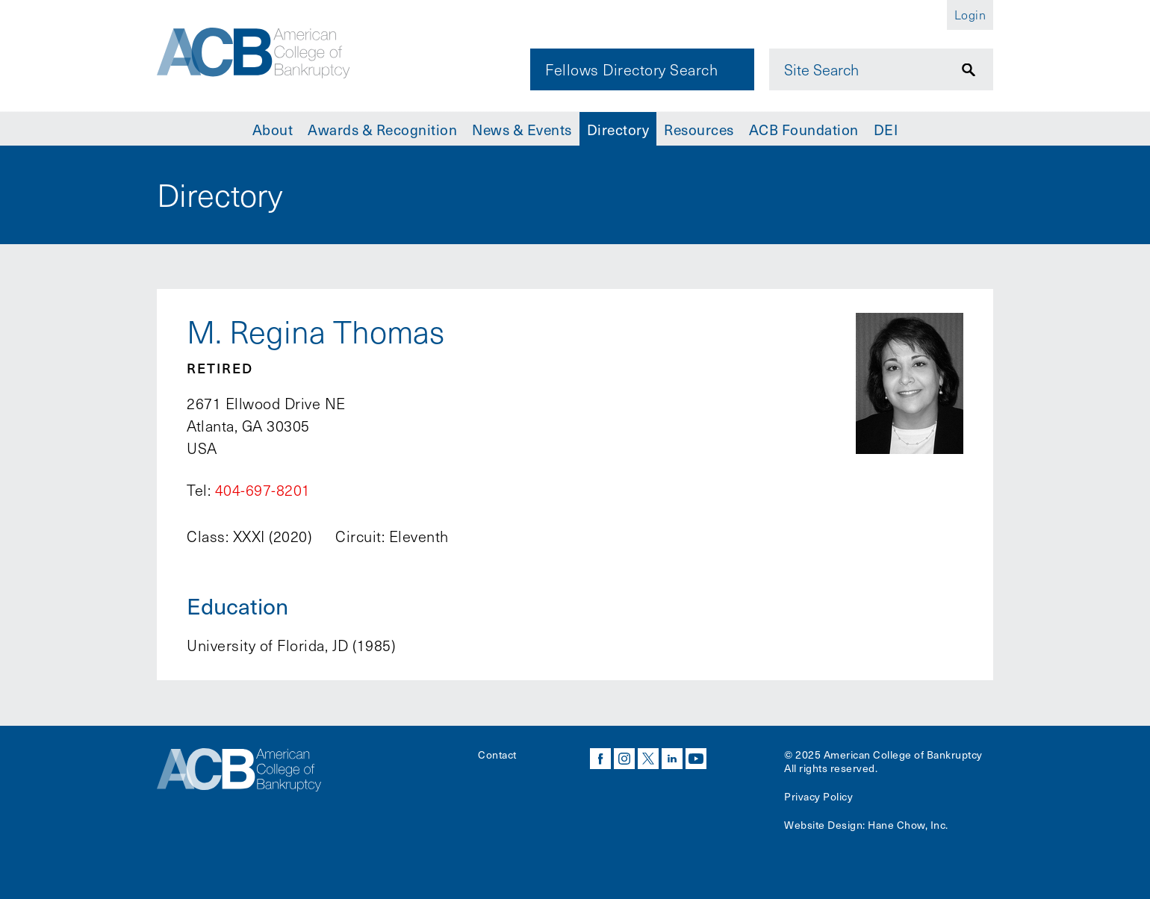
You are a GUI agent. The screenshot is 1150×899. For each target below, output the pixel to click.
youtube (696, 758)
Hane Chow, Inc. (908, 825)
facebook (600, 758)
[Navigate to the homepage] (259, 54)
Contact (497, 754)
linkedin (672, 758)
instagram (624, 758)
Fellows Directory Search (631, 69)
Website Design (823, 825)
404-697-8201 (263, 489)
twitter (648, 758)
